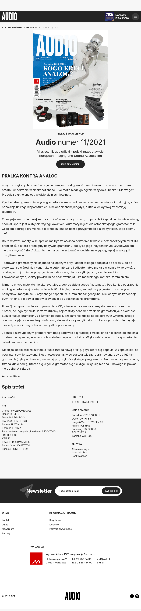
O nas (5, 524)
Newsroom (8, 528)
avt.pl (100, 562)
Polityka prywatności (60, 528)
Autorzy (6, 533)
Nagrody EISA (122, 16)
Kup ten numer (70, 164)
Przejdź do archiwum (70, 133)
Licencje (54, 524)
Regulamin (55, 520)
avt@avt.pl (103, 559)
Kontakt (6, 520)
